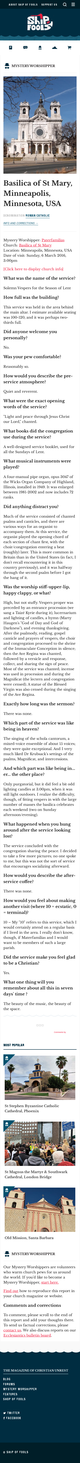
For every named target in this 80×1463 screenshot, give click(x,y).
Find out (10, 1291)
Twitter (11, 1413)
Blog (13, 47)
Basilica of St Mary (35, 245)
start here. (50, 1282)
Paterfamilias (53, 240)
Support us (49, 4)
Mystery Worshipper (43, 47)
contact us (12, 1330)
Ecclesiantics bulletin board (27, 1335)
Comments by (65, 1032)
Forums (29, 47)
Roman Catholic (38, 215)
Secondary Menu (73, 4)
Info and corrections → (20, 223)
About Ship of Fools (23, 4)
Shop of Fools (73, 47)
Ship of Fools (40, 21)
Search (64, 4)
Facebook (12, 1418)
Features (58, 47)
